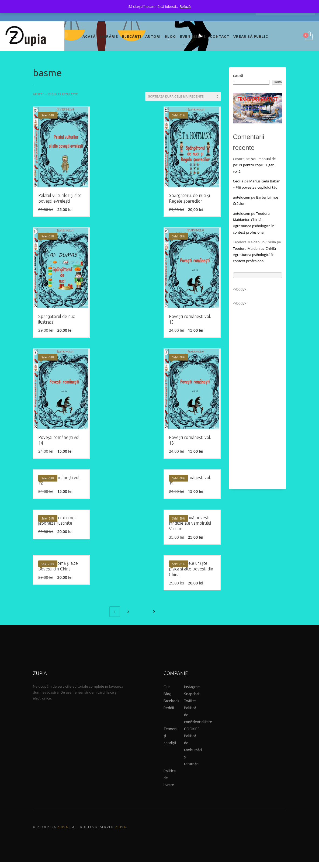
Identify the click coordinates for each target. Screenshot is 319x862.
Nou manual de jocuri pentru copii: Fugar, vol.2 (254, 165)
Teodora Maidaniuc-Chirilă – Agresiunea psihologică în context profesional (256, 255)
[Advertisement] (257, 395)
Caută (238, 75)
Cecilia (238, 181)
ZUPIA (62, 827)
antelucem (241, 197)
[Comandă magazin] (183, 96)
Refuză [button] (185, 6)
